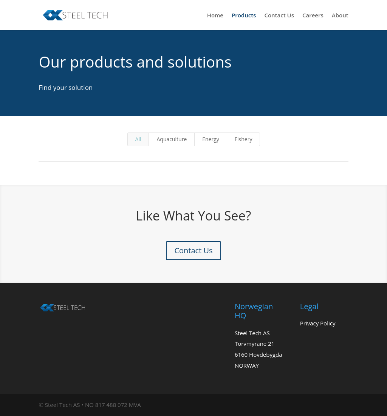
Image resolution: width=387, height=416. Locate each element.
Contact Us (279, 15)
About (340, 15)
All (138, 139)
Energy (210, 139)
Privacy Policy (318, 323)
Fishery (243, 139)
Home (215, 15)
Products (244, 15)
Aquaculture (171, 139)
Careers (313, 15)
